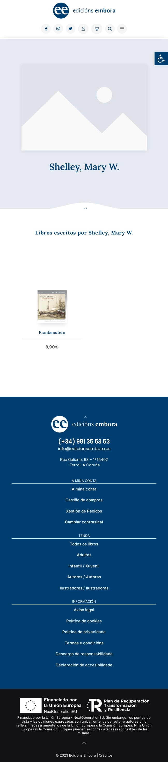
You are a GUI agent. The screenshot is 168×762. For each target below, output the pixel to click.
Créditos (106, 755)
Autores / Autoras (84, 576)
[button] (161, 58)
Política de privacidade (84, 631)
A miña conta (84, 489)
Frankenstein (58, 328)
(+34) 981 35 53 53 (83, 442)
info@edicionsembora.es (84, 449)
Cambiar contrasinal (84, 521)
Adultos (84, 554)
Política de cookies (84, 620)
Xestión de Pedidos (84, 511)
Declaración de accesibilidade (84, 665)
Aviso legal (84, 609)
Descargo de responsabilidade (84, 653)
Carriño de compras (84, 499)
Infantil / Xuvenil (84, 566)
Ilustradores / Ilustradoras (84, 588)
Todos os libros (84, 544)
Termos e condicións (84, 642)
